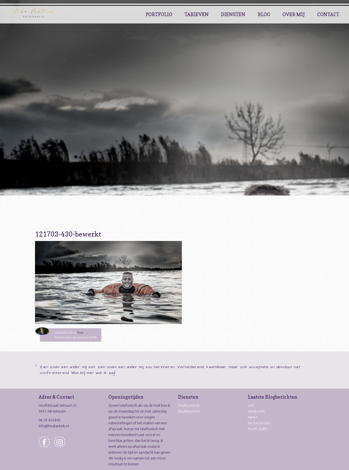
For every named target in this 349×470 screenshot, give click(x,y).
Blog (264, 14)
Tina (80, 332)
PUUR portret (189, 405)
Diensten (233, 14)
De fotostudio (259, 423)
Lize (251, 405)
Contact (328, 14)
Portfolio (159, 14)
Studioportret (189, 411)
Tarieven (197, 14)
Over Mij (293, 14)
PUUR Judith (258, 429)
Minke (252, 417)
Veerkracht (256, 411)
